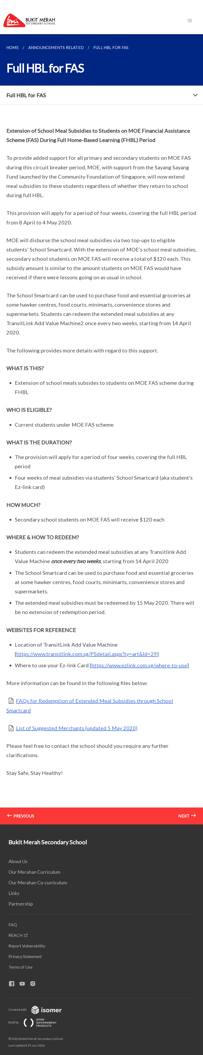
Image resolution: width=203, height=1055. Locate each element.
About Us (17, 861)
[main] (101, 429)
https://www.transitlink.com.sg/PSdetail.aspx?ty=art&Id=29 (86, 654)
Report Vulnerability (26, 945)
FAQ (12, 924)
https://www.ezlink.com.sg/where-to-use (139, 665)
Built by (36, 1022)
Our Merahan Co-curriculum (37, 882)
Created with (39, 1010)
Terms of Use (20, 966)
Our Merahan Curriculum (34, 872)
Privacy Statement (25, 956)
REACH (15, 935)
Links (13, 893)
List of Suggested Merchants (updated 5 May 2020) (76, 728)
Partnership (20, 904)
